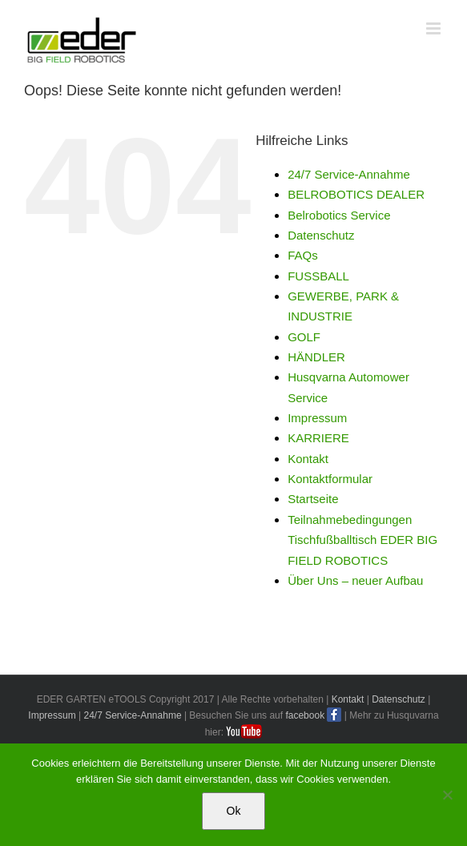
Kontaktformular (330, 478)
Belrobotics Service (339, 215)
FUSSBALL (318, 276)
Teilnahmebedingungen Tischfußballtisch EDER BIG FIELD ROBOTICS (362, 540)
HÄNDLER (316, 357)
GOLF (304, 337)
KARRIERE (318, 438)
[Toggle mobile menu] (434, 28)
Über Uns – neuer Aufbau (355, 580)
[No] (447, 795)
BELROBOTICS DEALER (356, 194)
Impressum (317, 418)
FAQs (303, 255)
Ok (234, 810)
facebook (304, 715)
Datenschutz (321, 235)
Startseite (313, 499)
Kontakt (308, 458)
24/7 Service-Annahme (349, 174)
